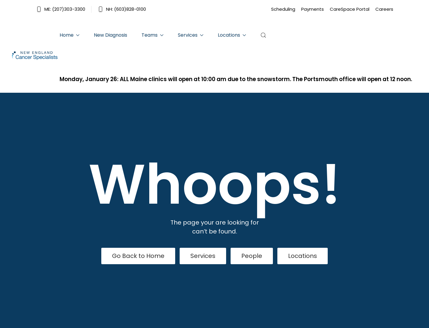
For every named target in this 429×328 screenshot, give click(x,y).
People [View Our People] (251, 256)
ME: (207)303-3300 (60, 9)
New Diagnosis (110, 35)
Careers (384, 9)
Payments (312, 9)
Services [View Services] (202, 256)
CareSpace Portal (349, 9)
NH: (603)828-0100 (121, 9)
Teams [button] (153, 35)
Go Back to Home (138, 256)
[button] (263, 35)
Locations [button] (232, 35)
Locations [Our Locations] (302, 256)
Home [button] (70, 35)
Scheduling (283, 9)
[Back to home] (36, 55)
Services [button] (190, 35)
